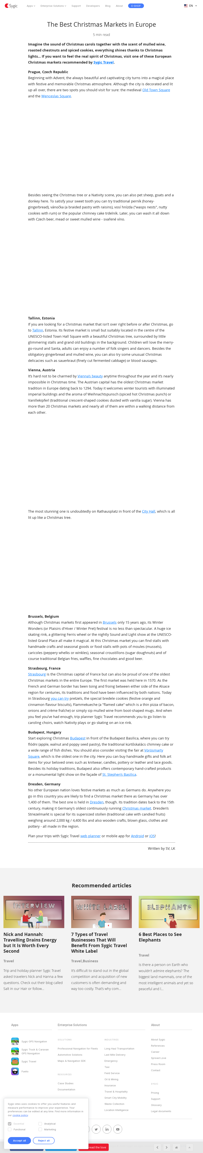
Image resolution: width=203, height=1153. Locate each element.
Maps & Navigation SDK (72, 1060)
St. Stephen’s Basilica (119, 774)
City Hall (148, 511)
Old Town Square (156, 90)
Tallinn (37, 330)
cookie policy (20, 1115)
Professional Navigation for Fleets (78, 1048)
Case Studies (66, 1083)
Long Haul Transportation (119, 1048)
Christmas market (136, 808)
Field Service (112, 1073)
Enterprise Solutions (52, 5)
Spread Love (158, 1057)
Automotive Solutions (70, 1054)
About (119, 5)
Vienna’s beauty (90, 376)
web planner (90, 836)
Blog (107, 5)
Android (137, 836)
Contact (155, 1070)
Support (76, 5)
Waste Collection (114, 1103)
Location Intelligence (116, 1110)
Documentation (66, 1089)
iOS (152, 836)
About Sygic (158, 1039)
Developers (93, 5)
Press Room (158, 1064)
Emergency (111, 1060)
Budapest (77, 738)
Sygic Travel (104, 62)
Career (155, 1051)
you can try (60, 698)
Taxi (106, 1066)
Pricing (155, 1092)
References (158, 1045)
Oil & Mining (111, 1079)
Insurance (110, 1085)
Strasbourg (37, 674)
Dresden (97, 802)
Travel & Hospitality (116, 1091)
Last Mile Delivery (114, 1054)
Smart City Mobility (115, 1097)
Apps (30, 5)
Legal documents (161, 1111)
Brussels (110, 622)
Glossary (156, 1105)
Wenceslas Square (56, 96)
